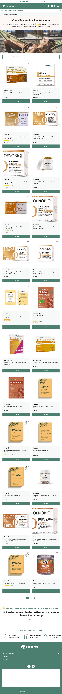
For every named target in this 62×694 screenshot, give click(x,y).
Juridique (5, 656)
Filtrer (16, 57)
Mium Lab (36, 581)
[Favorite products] (51, 6)
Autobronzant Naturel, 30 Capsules (13, 406)
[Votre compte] (54, 6)
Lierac (6, 314)
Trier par (44, 57)
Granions (36, 91)
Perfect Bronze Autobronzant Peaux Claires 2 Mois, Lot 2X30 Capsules (16, 540)
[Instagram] (33, 666)
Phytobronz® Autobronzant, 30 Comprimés (15, 93)
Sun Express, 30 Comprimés (40, 450)
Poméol (35, 404)
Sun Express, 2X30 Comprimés (12, 495)
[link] (58, 6)
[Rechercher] (60, 10)
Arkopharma (8, 91)
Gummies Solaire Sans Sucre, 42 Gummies (44, 583)
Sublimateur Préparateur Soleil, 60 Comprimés (16, 583)
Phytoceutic (37, 314)
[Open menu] (2, 10)
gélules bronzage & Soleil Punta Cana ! (43, 608)
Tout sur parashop (8, 653)
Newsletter (6, 660)
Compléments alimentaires (10, 14)
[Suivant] (34, 598)
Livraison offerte (35, 635)
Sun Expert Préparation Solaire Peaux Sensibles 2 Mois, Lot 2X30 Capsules (16, 272)
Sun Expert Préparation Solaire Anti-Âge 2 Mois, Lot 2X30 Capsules (44, 137)
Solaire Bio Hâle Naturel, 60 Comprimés (44, 316)
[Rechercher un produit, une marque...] (31, 10)
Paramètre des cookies (37, 691)
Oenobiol (7, 134)
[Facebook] (29, 666)
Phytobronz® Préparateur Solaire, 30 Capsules (45, 362)
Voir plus (31, 619)
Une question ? (13, 635)
